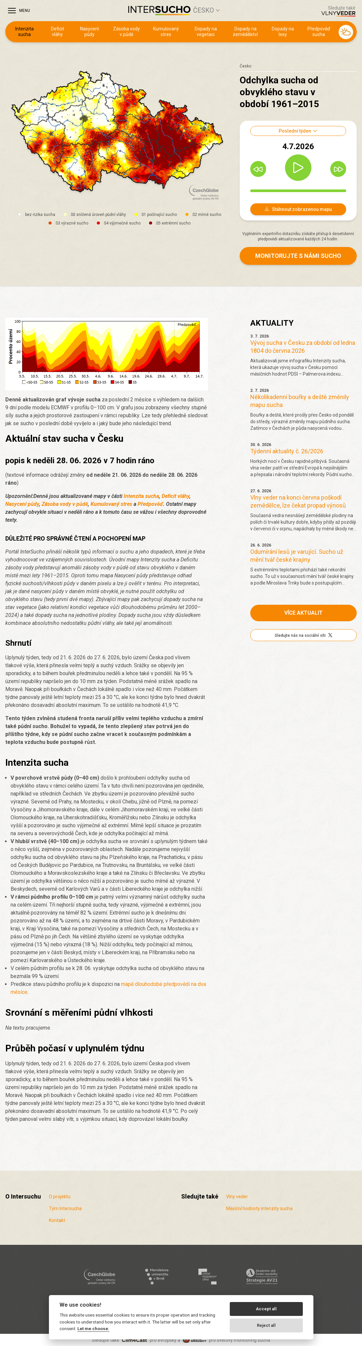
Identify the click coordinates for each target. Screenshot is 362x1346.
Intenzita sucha (24, 31)
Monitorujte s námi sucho (298, 255)
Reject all (266, 1325)
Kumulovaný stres (166, 31)
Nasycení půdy (89, 31)
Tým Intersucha (65, 1208)
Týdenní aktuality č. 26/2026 (286, 451)
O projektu (59, 1196)
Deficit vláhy (57, 31)
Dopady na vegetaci (206, 31)
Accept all (266, 1308)
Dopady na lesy (283, 31)
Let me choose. (93, 1328)
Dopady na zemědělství (245, 31)
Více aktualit (303, 613)
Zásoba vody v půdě (126, 31)
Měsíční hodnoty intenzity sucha (259, 1208)
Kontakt (57, 1220)
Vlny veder (237, 1196)
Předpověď (150, 504)
